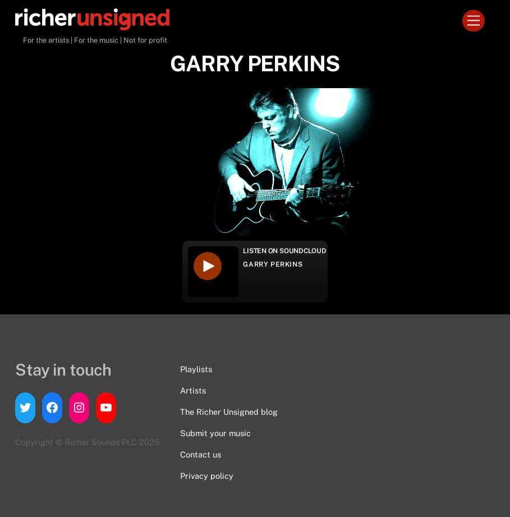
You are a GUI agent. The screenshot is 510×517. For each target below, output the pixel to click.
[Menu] (473, 21)
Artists (193, 390)
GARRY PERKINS (272, 264)
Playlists (196, 369)
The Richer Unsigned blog (229, 412)
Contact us (200, 454)
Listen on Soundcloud (284, 251)
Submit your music (215, 433)
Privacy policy (206, 476)
